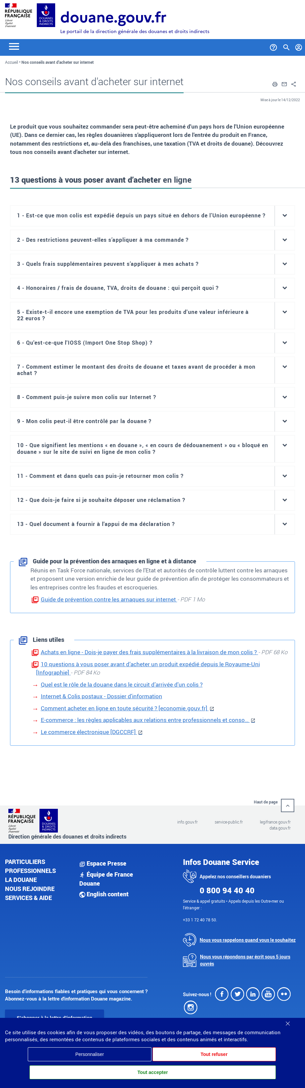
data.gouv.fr (280, 828)
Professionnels (30, 871)
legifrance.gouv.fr (275, 822)
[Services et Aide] (273, 46)
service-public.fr (229, 822)
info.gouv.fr (187, 822)
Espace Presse (102, 863)
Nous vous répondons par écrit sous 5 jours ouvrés (245, 960)
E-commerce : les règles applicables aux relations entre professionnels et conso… (145, 720)
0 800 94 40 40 (227, 890)
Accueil (11, 62)
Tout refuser (214, 1054)
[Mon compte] (299, 46)
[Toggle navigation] (14, 46)
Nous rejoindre (30, 889)
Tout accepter (152, 1072)
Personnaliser (89, 1054)
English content (104, 894)
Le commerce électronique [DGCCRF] (89, 732)
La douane (21, 880)
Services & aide (28, 898)
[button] (275, 83)
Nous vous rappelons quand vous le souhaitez (248, 940)
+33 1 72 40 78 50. (200, 919)
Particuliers (25, 862)
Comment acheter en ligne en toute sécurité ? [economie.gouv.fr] (125, 708)
